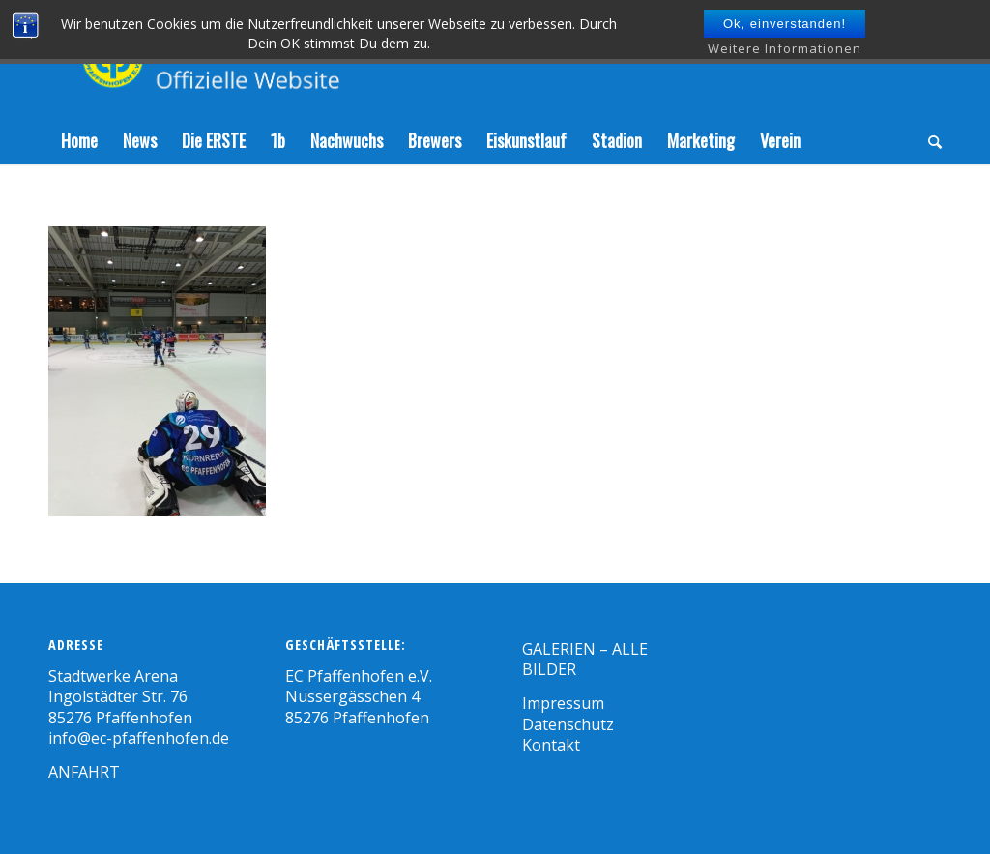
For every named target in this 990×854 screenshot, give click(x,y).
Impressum (563, 703)
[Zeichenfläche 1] (267, 58)
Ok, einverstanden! (784, 23)
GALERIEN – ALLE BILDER (585, 659)
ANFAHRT (84, 771)
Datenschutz (568, 724)
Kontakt (551, 744)
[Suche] (929, 140)
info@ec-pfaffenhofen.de (138, 738)
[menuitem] (79, 140)
